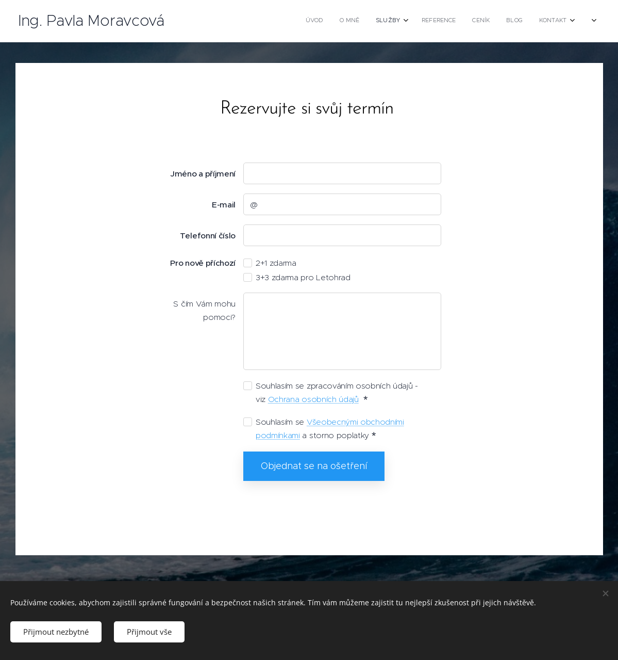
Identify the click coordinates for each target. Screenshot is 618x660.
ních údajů (339, 399)
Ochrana (284, 399)
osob (312, 399)
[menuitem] (477, 21)
